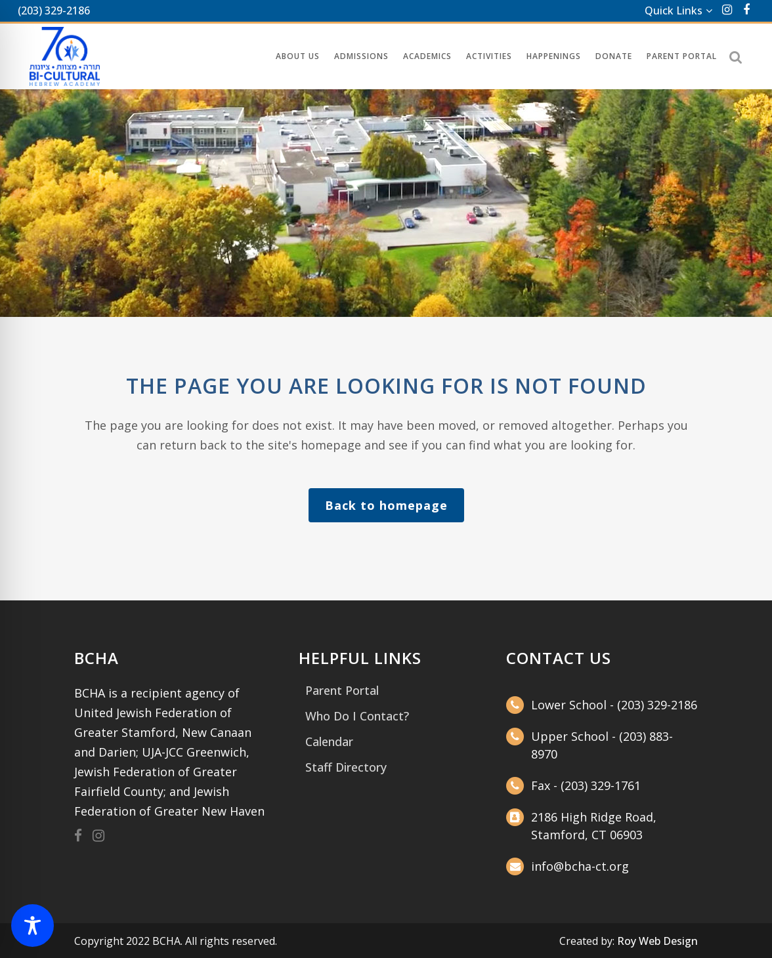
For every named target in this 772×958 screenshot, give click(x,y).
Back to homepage (386, 505)
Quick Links (673, 10)
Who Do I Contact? (357, 716)
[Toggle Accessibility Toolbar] (32, 925)
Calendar (329, 741)
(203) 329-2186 (54, 10)
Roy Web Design (657, 941)
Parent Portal (342, 690)
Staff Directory (346, 767)
